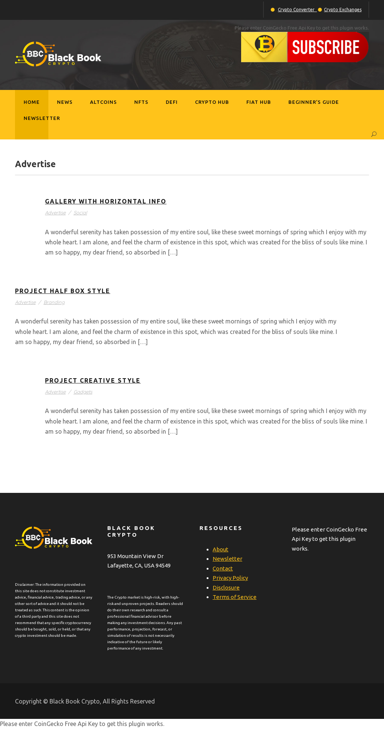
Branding (54, 302)
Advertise (55, 213)
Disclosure (226, 587)
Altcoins (103, 102)
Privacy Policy (230, 578)
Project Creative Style (93, 380)
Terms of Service (234, 597)
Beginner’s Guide (313, 102)
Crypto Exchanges (343, 9)
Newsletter (42, 118)
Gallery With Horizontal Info (105, 201)
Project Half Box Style (62, 290)
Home (32, 102)
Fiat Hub (258, 102)
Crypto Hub (212, 102)
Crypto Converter (297, 9)
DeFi (172, 102)
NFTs (141, 102)
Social (80, 213)
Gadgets (83, 392)
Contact (223, 568)
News (65, 102)
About (220, 549)
